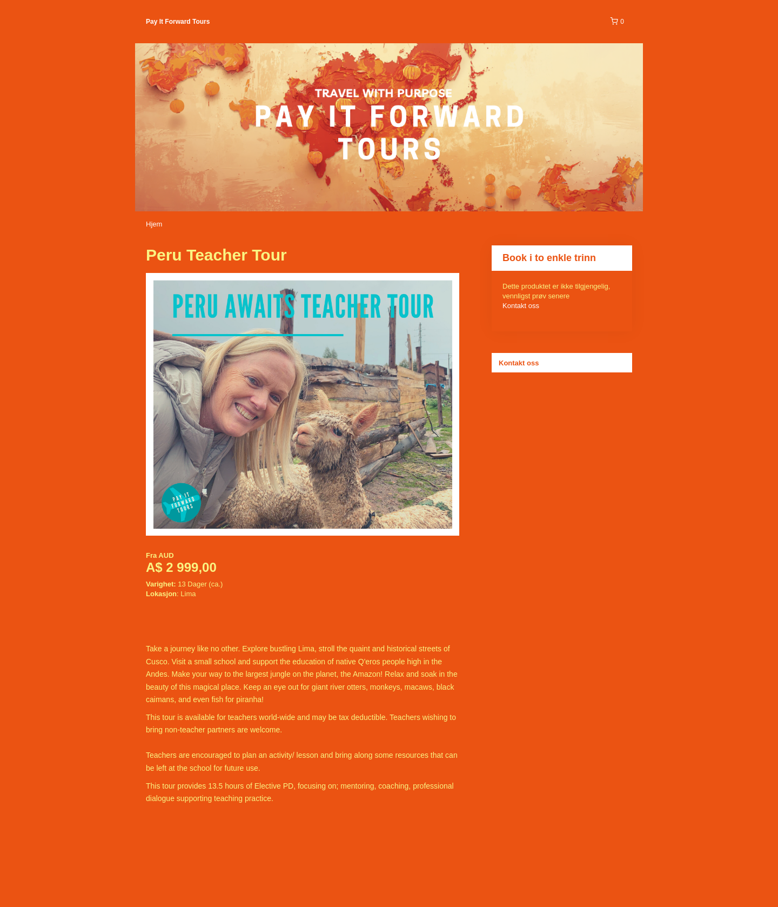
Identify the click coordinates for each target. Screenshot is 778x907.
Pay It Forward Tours (178, 21)
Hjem (154, 224)
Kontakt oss (520, 306)
